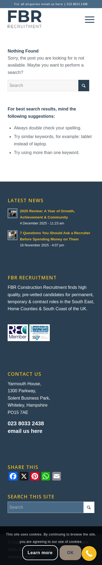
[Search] (48, 85)
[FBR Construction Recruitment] (42, 19)
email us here (52, 4)
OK (70, 552)
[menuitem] (86, 19)
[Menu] (86, 19)
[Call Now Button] (89, 553)
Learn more (40, 552)
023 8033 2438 (77, 4)
